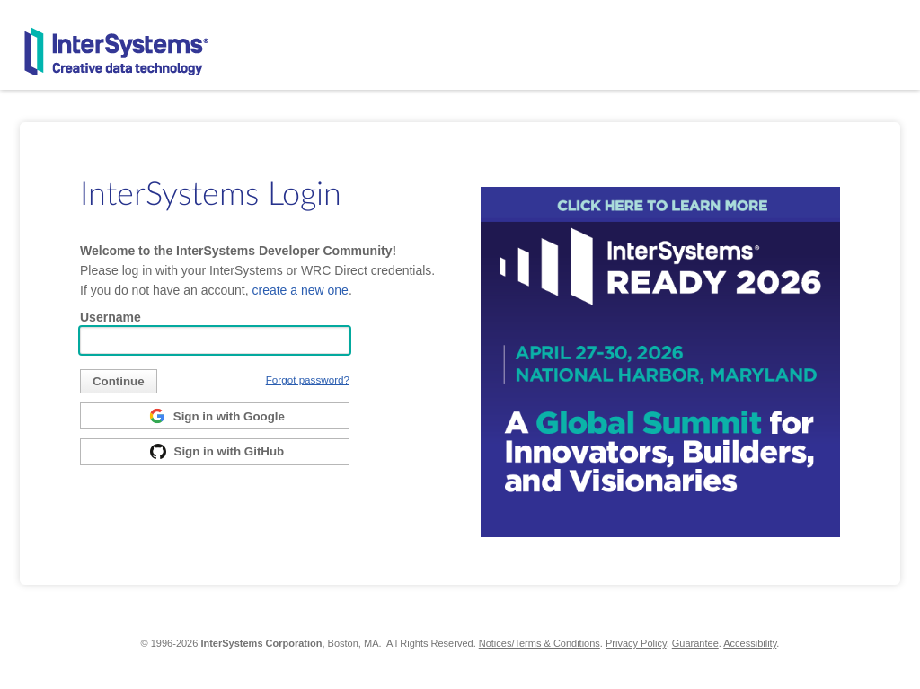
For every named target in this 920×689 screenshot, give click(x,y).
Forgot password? (307, 379)
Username (110, 317)
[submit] (118, 381)
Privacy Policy (636, 643)
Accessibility (749, 643)
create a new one (300, 290)
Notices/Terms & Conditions (539, 643)
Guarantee (695, 643)
